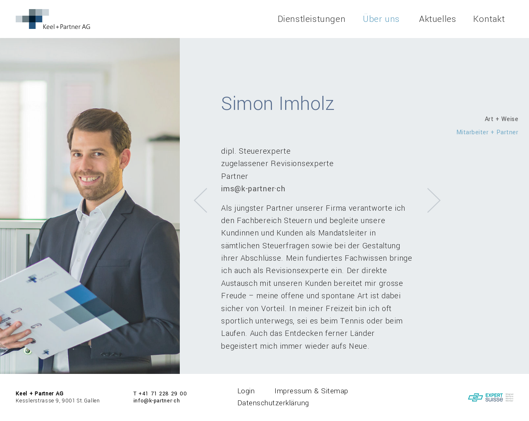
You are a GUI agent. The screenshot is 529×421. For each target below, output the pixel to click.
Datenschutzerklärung (273, 403)
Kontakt (489, 19)
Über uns (381, 19)
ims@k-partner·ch (253, 188)
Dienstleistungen (312, 19)
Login (246, 391)
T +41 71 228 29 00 (160, 393)
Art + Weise (502, 119)
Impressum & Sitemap (311, 391)
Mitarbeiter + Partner (487, 132)
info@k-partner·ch (156, 400)
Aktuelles (437, 19)
